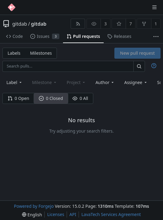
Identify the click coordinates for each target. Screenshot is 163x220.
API (72, 214)
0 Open (18, 98)
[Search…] (139, 66)
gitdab (19, 24)
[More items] (156, 36)
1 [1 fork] (155, 24)
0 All (80, 98)
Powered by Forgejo (34, 206)
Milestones (41, 53)
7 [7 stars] (130, 24)
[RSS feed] (78, 24)
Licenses (55, 214)
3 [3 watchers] (105, 24)
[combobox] (14, 82)
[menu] (32, 215)
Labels (14, 53)
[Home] (11, 7)
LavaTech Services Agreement (111, 214)
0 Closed (51, 98)
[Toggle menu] (154, 7)
